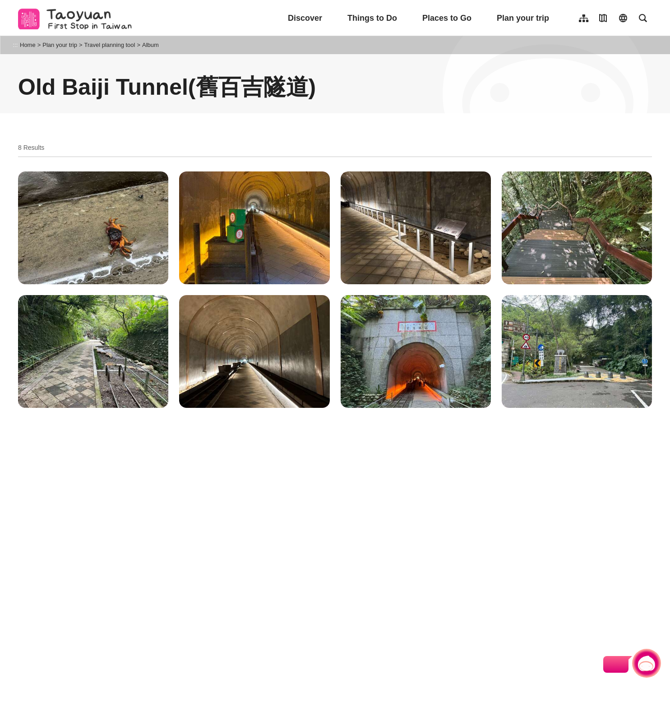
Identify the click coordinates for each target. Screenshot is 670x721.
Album (150, 45)
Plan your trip (523, 18)
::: (15, 45)
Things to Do (372, 18)
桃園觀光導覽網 (77, 18)
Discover (305, 18)
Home (28, 45)
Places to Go (446, 18)
